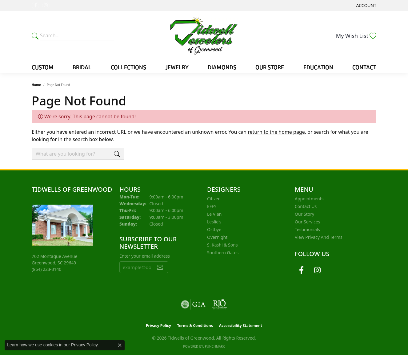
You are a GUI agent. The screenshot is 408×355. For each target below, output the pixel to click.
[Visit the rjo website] (219, 304)
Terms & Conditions (195, 325)
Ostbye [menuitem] (214, 229)
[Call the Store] (47, 269)
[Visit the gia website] (193, 304)
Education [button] (318, 67)
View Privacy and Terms (318, 237)
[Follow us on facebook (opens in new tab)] (35, 5)
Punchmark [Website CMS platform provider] (215, 346)
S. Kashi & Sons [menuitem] (222, 245)
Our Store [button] (269, 67)
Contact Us (306, 206)
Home (36, 85)
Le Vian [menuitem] (214, 214)
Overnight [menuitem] (217, 237)
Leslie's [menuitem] (214, 222)
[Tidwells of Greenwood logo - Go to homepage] (204, 36)
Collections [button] (128, 67)
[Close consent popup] (120, 345)
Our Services (307, 222)
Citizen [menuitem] (214, 199)
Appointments (309, 199)
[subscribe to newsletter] (160, 267)
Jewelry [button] (177, 67)
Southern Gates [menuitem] (222, 252)
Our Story (304, 214)
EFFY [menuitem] (211, 206)
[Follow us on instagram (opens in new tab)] (46, 5)
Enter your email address (144, 256)
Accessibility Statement (240, 325)
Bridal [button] (82, 67)
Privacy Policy (158, 325)
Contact (364, 67)
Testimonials (307, 229)
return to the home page (276, 132)
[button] (365, 5)
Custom (43, 67)
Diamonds (222, 67)
